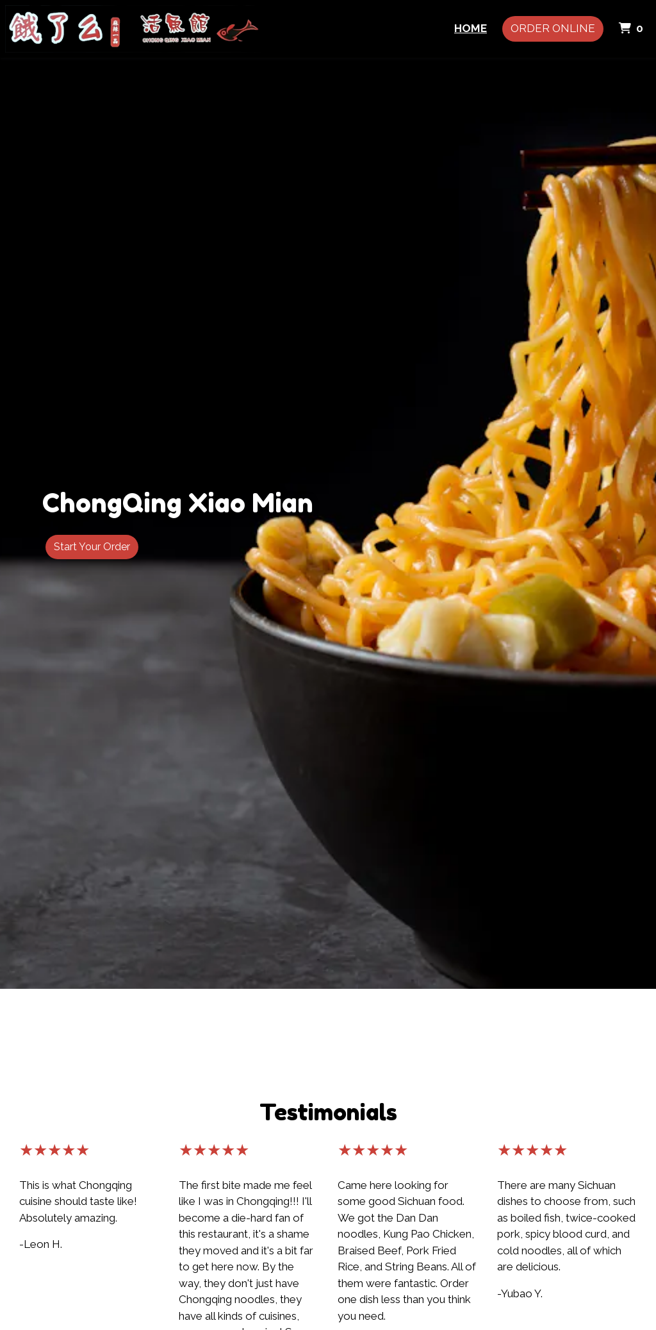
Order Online (553, 28)
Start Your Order (92, 547)
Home (470, 28)
